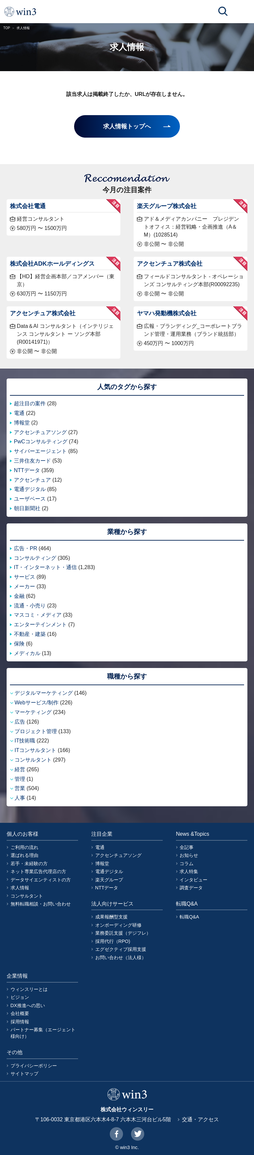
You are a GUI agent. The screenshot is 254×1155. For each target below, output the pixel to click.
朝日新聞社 (27, 508)
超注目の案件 (30, 403)
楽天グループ (109, 879)
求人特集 (189, 871)
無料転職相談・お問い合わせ (41, 904)
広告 (20, 722)
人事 (20, 798)
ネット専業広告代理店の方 (38, 871)
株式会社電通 (28, 205)
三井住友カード (32, 461)
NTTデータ (27, 470)
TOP (6, 28)
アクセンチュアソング (40, 432)
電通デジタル (30, 489)
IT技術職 (25, 740)
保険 (19, 643)
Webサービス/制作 (37, 702)
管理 (20, 779)
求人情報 (20, 887)
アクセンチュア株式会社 (169, 263)
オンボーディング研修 (118, 925)
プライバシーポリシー (34, 1065)
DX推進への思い (28, 1005)
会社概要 (20, 1013)
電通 (19, 413)
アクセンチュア (32, 480)
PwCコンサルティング (40, 441)
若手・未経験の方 (29, 863)
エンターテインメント (40, 624)
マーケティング (33, 712)
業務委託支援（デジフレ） (123, 933)
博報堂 (22, 422)
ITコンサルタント (35, 750)
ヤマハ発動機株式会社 (166, 313)
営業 (20, 788)
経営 (20, 769)
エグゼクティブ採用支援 (120, 949)
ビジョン (20, 997)
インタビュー (193, 879)
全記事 (186, 847)
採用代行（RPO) (112, 941)
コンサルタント (33, 760)
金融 (19, 596)
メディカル (27, 653)
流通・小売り (30, 605)
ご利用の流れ (24, 847)
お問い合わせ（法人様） (120, 957)
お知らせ (189, 855)
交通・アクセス (200, 1119)
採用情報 (20, 1021)
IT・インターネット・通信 (45, 567)
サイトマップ (24, 1073)
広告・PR (25, 548)
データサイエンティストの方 (41, 879)
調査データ (191, 887)
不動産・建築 (30, 634)
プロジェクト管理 (36, 731)
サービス (24, 577)
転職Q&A (189, 916)
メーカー (24, 586)
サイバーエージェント (40, 451)
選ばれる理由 (24, 855)
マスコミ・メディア (38, 615)
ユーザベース (30, 499)
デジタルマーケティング (44, 693)
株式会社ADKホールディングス (52, 263)
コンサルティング (35, 558)
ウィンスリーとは (29, 989)
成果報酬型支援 (111, 916)
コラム (186, 863)
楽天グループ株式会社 (166, 205)
